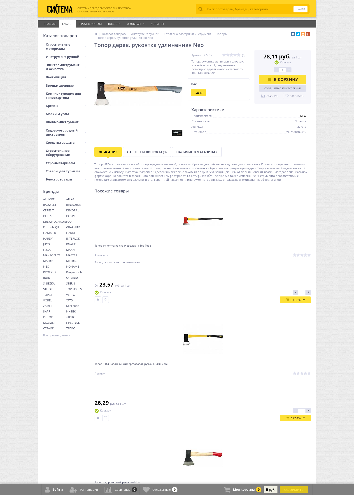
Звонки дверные (60, 85)
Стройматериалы (66, 163)
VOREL (47, 300)
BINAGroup (74, 205)
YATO (69, 300)
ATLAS (70, 199)
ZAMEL (47, 306)
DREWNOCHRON (54, 222)
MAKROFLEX (51, 255)
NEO (46, 266)
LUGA (47, 250)
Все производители (56, 335)
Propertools (74, 272)
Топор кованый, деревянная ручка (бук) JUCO (280, 249)
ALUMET (48, 199)
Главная (50, 23)
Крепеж (66, 106)
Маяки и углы (57, 114)
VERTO (70, 295)
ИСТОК (48, 317)
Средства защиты (66, 142)
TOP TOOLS (74, 289)
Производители (90, 23)
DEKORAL (72, 210)
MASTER (71, 255)
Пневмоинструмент (62, 122)
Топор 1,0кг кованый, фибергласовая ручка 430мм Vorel (172, 251)
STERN (70, 283)
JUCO (46, 244)
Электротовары (66, 179)
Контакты (157, 23)
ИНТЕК (71, 311)
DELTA (47, 216)
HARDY (48, 238)
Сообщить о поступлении (282, 88)
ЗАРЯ (46, 311)
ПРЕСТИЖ (73, 323)
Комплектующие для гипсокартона (63, 95)
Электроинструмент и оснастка (66, 67)
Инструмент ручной (66, 57)
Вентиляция (66, 77)
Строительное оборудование (66, 152)
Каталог (67, 23)
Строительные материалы (66, 46)
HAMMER (49, 233)
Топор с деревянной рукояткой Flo (228, 249)
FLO (69, 222)
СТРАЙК (48, 328)
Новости (114, 23)
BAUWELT (49, 205)
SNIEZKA (49, 283)
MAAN (70, 250)
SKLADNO (72, 278)
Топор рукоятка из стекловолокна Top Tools (115, 249)
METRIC (71, 261)
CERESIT (48, 210)
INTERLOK (73, 238)
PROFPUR (49, 272)
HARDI (70, 233)
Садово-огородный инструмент (66, 132)
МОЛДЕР (49, 323)
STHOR (48, 289)
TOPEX (47, 295)
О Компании (135, 23)
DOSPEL (71, 216)
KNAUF (71, 244)
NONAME (72, 266)
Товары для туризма (63, 171)
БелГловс (72, 306)
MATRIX (48, 261)
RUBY (46, 278)
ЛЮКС (70, 317)
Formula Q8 (51, 227)
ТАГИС (70, 328)
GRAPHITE (73, 227)
